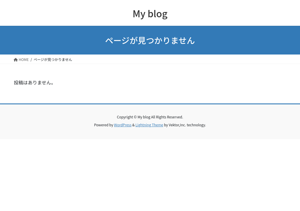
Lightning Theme (149, 124)
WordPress (123, 124)
